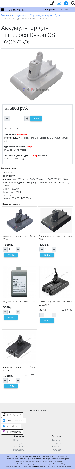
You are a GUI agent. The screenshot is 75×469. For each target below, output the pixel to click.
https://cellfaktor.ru (55, 461)
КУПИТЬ (36, 118)
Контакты (56, 443)
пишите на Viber (12, 432)
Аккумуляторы (19, 15)
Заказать (56, 446)
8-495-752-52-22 (12, 415)
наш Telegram (11, 426)
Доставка (56, 450)
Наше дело (18, 440)
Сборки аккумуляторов (41, 15)
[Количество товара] (17, 118)
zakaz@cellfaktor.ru (14, 420)
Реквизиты (18, 450)
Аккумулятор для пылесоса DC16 (19, 302)
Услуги (18, 443)
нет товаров (56, 9)
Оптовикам (18, 446)
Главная (5, 15)
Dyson (58, 15)
